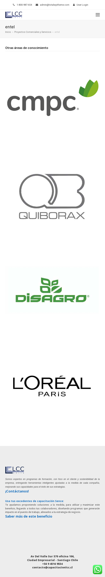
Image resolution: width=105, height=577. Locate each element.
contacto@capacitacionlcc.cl (52, 567)
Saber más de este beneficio (28, 516)
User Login (82, 4)
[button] (98, 15)
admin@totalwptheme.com (54, 4)
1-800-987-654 (24, 4)
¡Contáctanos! (17, 491)
